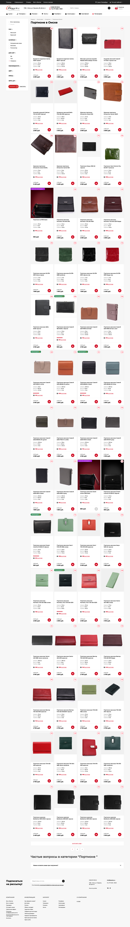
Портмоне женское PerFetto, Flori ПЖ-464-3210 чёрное (65, 602)
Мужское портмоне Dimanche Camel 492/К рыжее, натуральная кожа (112, 114)
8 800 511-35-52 (93, 880)
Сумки (44, 901)
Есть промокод (14, 22)
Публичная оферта (11, 909)
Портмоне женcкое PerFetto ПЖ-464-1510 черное (63, 221)
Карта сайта (28, 919)
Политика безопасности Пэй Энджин (12, 915)
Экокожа (12, 45)
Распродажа (62, 907)
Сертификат (62, 905)
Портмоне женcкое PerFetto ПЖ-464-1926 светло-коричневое (87, 221)
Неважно (12, 61)
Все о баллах (9, 901)
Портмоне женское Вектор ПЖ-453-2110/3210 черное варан (65, 711)
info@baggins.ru (111, 880)
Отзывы (28, 2)
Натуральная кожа (16, 43)
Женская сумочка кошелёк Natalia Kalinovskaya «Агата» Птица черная (88, 60)
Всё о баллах (37, 2)
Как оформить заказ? (30, 901)
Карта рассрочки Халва (31, 917)
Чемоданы (45, 903)
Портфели (61, 901)
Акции (11, 24)
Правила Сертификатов (31, 915)
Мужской (12, 35)
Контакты (8, 918)
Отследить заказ (10, 907)
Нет (11, 58)
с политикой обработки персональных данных (51, 885)
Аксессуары (40, 19)
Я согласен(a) (47, 885)
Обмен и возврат (29, 907)
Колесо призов (48, 2)
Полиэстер (13, 48)
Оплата (26, 905)
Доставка (27, 903)
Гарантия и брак (29, 909)
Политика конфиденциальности (12, 912)
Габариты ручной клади (31, 911)
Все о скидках (9, 903)
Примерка (8, 905)
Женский (12, 32)
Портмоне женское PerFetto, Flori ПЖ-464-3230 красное (88, 602)
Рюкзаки (45, 905)
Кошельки (47, 19)
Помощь (8, 2)
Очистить (23, 86)
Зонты (44, 907)
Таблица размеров (29, 913)
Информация (19, 2)
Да (10, 56)
